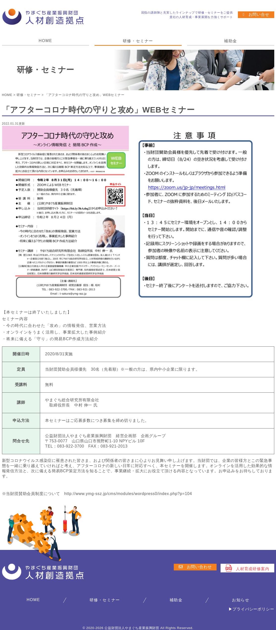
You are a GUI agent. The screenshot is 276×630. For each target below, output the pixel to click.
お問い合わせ (195, 566)
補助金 (230, 41)
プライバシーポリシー (253, 609)
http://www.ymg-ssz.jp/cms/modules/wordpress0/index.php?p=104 (128, 493)
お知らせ (240, 600)
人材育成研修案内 (247, 567)
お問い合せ (256, 14)
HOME (45, 41)
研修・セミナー (138, 41)
